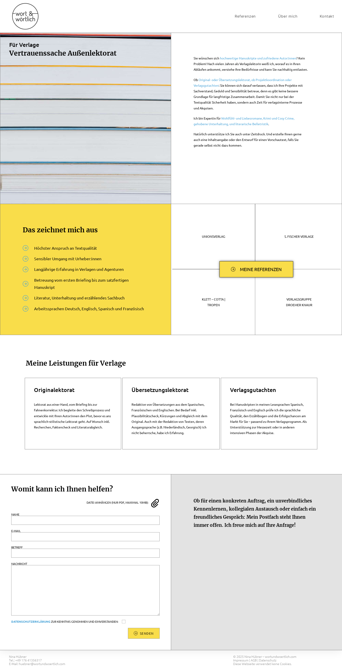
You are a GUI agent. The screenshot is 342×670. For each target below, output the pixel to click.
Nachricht (85, 577)
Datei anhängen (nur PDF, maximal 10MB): (117, 502)
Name (85, 517)
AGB (254, 660)
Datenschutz (267, 660)
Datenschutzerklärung (30, 621)
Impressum (240, 660)
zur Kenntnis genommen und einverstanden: (69, 621)
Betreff (85, 550)
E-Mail (85, 533)
